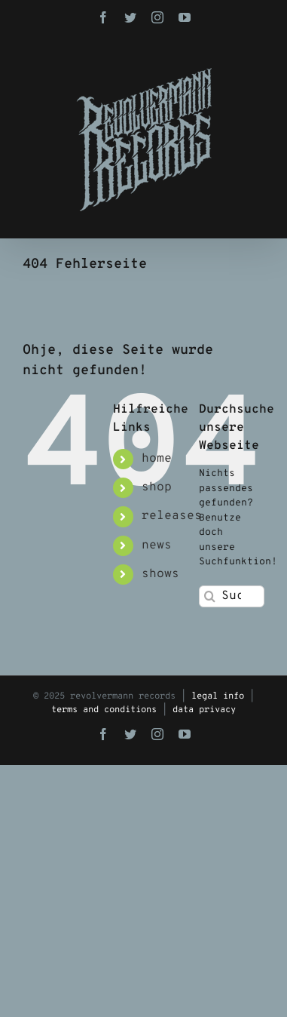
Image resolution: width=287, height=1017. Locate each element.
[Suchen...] (231, 596)
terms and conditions (104, 710)
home (157, 458)
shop (157, 487)
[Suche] (210, 596)
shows (160, 574)
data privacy (204, 710)
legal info (217, 696)
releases (172, 516)
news (157, 545)
